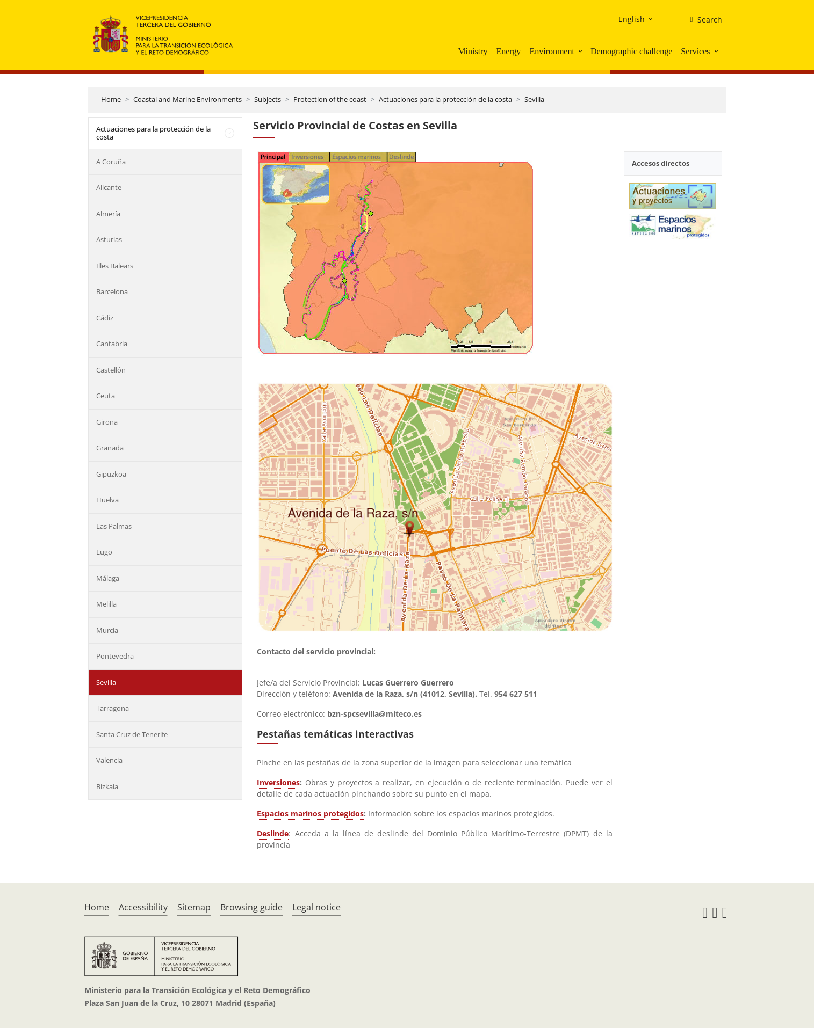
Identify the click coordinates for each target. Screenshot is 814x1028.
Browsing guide (251, 907)
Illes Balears (114, 266)
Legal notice (316, 907)
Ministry (472, 51)
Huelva (107, 500)
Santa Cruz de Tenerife (132, 734)
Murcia (107, 630)
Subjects (267, 99)
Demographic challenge (631, 51)
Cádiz (104, 318)
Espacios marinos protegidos (310, 813)
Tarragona (112, 708)
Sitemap (194, 907)
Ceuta (105, 395)
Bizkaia (107, 786)
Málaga (107, 578)
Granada (110, 448)
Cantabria (111, 343)
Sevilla (534, 99)
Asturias (109, 239)
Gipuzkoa (111, 474)
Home (111, 99)
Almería (108, 213)
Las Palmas (114, 526)
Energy (508, 51)
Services (695, 51)
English (631, 19)
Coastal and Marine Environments (187, 99)
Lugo (104, 552)
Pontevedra (115, 656)
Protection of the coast (329, 99)
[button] (581, 51)
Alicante (108, 187)
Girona (107, 422)
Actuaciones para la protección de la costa (445, 99)
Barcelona (112, 291)
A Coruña (111, 161)
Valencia (109, 760)
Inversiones (278, 782)
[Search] (701, 19)
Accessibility (143, 907)
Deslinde (273, 833)
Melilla (106, 604)
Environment (551, 51)
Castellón (111, 370)
